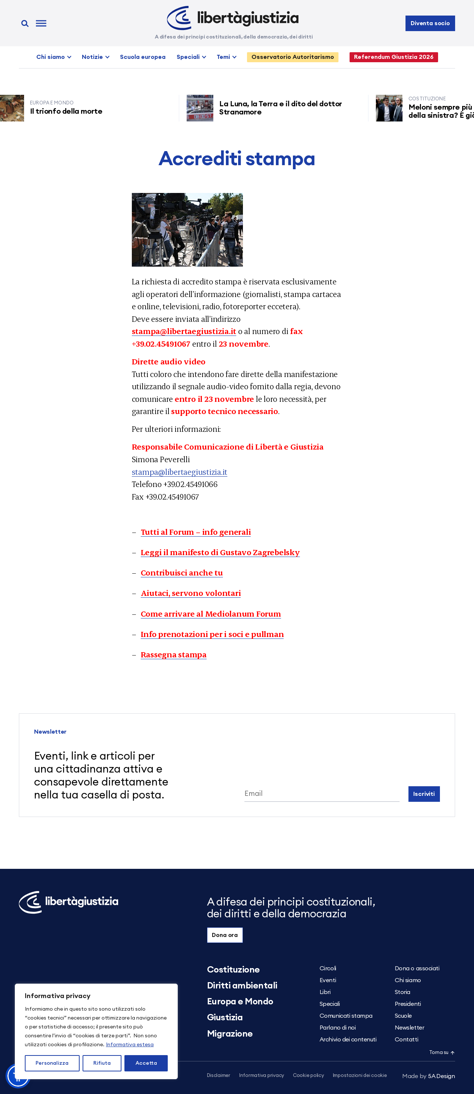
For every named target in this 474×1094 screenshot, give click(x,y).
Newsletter (409, 1028)
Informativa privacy (261, 1075)
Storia (402, 992)
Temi (223, 57)
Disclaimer (218, 1075)
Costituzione (233, 969)
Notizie (92, 57)
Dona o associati (417, 968)
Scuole (403, 1016)
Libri (325, 992)
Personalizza (52, 1063)
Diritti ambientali (242, 985)
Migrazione (230, 1034)
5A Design (428, 1076)
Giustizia (225, 1017)
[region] (96, 1031)
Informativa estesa (130, 1044)
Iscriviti (424, 794)
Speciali (188, 57)
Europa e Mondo (240, 1001)
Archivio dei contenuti (348, 1040)
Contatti (406, 1040)
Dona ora (225, 935)
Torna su (442, 1052)
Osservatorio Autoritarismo (292, 57)
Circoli (328, 968)
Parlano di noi (338, 1028)
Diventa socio (430, 23)
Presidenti (408, 1004)
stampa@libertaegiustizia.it (180, 472)
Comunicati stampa (346, 1016)
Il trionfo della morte (70, 111)
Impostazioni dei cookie (360, 1075)
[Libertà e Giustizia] (232, 18)
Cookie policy (308, 1075)
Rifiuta (102, 1063)
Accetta (146, 1063)
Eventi (328, 980)
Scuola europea (143, 57)
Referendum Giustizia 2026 (394, 57)
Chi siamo (50, 57)
